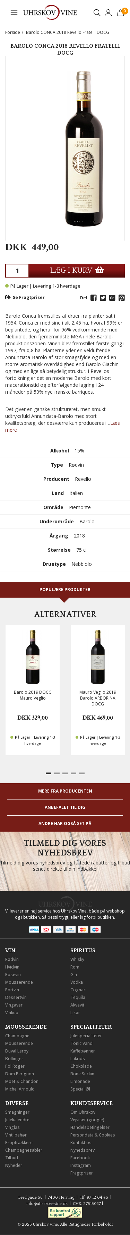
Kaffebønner (82, 1051)
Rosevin (13, 974)
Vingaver (14, 1005)
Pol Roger (15, 1066)
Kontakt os (81, 1142)
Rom (74, 967)
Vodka (76, 982)
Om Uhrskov (82, 1112)
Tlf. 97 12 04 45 (94, 1197)
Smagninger (17, 1112)
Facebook (80, 1158)
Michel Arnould (20, 1089)
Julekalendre (17, 1120)
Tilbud (11, 1158)
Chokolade (81, 1066)
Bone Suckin (82, 1074)
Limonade (80, 1081)
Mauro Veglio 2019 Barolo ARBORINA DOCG (97, 698)
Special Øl (80, 1089)
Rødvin (12, 959)
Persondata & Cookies (92, 1135)
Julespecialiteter (86, 1036)
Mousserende (19, 982)
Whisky (77, 959)
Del (83, 298)
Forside (12, 32)
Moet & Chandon (21, 1081)
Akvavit (77, 1005)
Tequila (77, 997)
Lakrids (77, 1058)
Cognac (78, 990)
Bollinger (14, 1058)
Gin (73, 974)
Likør (75, 1013)
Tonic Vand (81, 1043)
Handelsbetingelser (90, 1127)
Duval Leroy (16, 1051)
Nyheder (13, 1165)
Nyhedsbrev (82, 1150)
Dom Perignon (19, 1074)
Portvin (12, 990)
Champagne (17, 1036)
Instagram (80, 1165)
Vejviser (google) (87, 1120)
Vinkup (11, 1013)
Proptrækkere (19, 1142)
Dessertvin (16, 997)
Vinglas (12, 1127)
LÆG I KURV (77, 270)
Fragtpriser (81, 1173)
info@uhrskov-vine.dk (47, 1203)
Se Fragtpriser (25, 297)
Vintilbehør (16, 1135)
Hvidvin (12, 967)
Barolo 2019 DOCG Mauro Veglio (33, 695)
